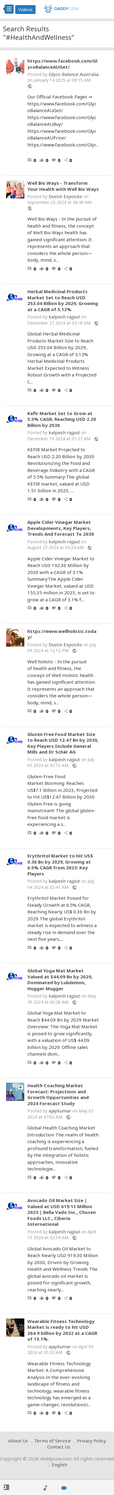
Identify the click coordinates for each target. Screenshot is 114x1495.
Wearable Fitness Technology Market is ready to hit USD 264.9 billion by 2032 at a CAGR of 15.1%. (62, 1330)
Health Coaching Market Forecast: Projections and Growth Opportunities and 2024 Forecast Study (58, 1094)
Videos (25, 9)
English (59, 1465)
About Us (18, 1441)
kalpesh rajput (64, 317)
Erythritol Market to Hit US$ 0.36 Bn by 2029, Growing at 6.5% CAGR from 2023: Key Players (60, 865)
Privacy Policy (91, 1441)
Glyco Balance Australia (73, 74)
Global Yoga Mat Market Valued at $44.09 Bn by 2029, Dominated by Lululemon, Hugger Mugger (59, 980)
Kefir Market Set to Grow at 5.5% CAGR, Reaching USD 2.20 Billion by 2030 (61, 419)
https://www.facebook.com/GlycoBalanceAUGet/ (62, 64)
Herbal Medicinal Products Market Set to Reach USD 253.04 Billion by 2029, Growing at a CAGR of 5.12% (62, 300)
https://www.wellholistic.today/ (61, 634)
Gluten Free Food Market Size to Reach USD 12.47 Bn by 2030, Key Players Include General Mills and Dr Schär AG (62, 743)
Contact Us (58, 1447)
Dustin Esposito (65, 196)
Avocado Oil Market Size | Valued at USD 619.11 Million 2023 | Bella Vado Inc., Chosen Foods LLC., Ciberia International (61, 1212)
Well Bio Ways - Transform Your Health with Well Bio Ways (63, 186)
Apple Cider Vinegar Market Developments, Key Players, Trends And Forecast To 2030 (60, 528)
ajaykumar (60, 1111)
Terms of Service (52, 1441)
